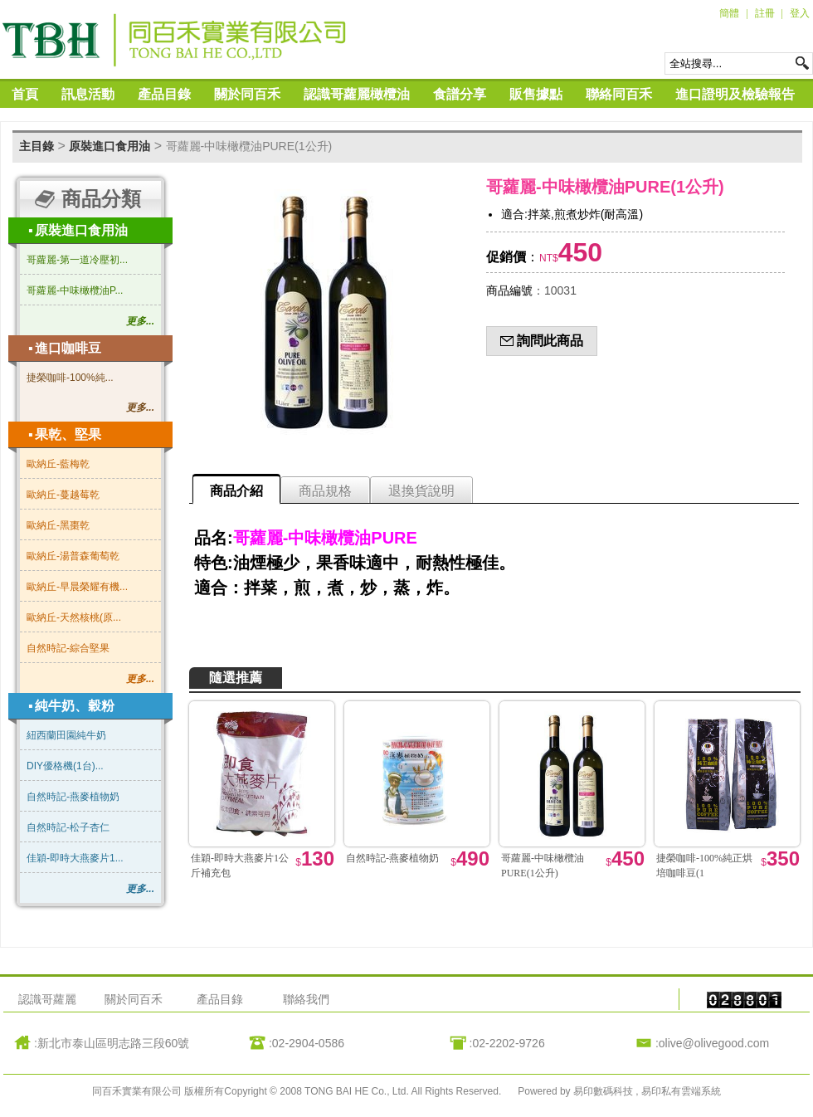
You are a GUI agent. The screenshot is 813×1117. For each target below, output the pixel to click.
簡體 (729, 13)
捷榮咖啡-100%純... (70, 377)
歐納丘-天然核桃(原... (74, 617)
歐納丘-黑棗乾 (58, 525)
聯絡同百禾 (619, 94)
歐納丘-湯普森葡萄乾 (73, 556)
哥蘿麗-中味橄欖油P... (75, 290)
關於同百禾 (247, 94)
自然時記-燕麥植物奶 (73, 796)
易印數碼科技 (604, 1091)
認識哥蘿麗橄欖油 (357, 94)
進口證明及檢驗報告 (735, 94)
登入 (800, 13)
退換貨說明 (421, 491)
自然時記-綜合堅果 (68, 648)
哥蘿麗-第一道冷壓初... (77, 260)
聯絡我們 (306, 999)
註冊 (765, 13)
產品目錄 (164, 94)
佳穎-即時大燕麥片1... (75, 858)
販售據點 (535, 94)
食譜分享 (459, 94)
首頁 (25, 94)
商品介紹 (236, 491)
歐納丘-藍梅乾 (58, 464)
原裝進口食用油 (109, 146)
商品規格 (325, 491)
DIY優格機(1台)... (65, 766)
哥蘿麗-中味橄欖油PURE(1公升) (249, 146)
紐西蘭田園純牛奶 (66, 735)
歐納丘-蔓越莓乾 (63, 494)
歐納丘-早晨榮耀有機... (77, 587)
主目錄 (36, 146)
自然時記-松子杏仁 (68, 827)
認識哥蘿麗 (47, 999)
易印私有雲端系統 (681, 1091)
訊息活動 (87, 94)
